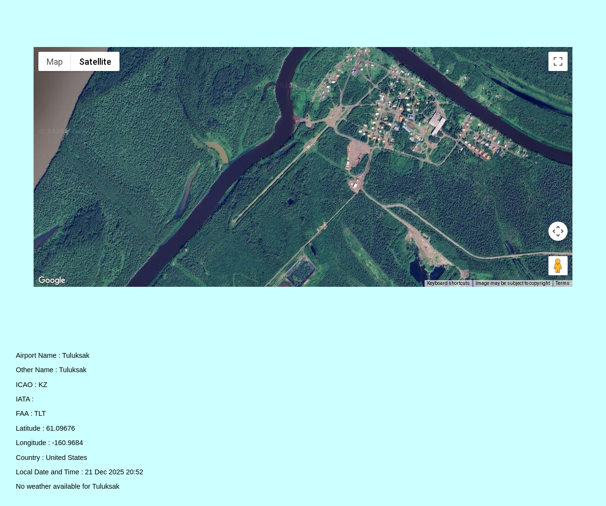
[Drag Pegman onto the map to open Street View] (558, 265)
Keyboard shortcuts (448, 283)
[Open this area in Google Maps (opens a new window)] (52, 280)
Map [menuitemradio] (55, 62)
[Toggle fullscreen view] (558, 61)
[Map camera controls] (558, 231)
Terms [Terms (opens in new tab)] (563, 283)
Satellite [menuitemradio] (95, 62)
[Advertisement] (303, 25)
